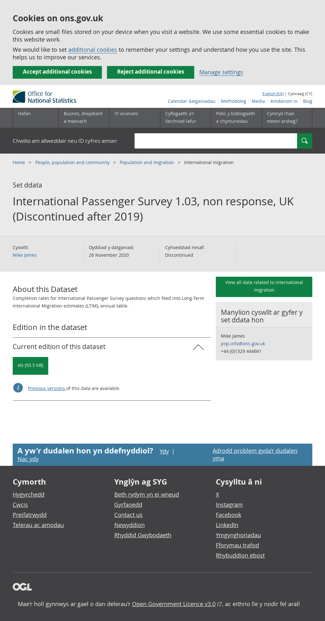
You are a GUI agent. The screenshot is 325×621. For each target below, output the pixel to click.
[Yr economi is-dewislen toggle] (134, 118)
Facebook (228, 515)
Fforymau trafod (237, 545)
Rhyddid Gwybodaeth (142, 535)
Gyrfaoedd (128, 504)
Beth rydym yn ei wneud (146, 494)
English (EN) (273, 93)
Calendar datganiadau (192, 101)
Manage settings (221, 72)
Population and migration (147, 162)
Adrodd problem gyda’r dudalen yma (255, 454)
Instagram (229, 504)
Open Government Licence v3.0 (174, 604)
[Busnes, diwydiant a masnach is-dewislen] (83, 118)
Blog (307, 101)
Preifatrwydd (30, 515)
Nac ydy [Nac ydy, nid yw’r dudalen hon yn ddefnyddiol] (28, 459)
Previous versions (47, 388)
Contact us (128, 515)
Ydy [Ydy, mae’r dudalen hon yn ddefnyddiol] (164, 451)
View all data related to (264, 286)
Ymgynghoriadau (238, 535)
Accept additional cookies (57, 71)
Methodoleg (233, 101)
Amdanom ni (284, 101)
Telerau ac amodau (38, 525)
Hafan (24, 113)
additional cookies (92, 49)
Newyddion (129, 525)
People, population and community (73, 162)
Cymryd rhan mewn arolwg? (282, 117)
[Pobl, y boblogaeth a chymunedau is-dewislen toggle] (236, 118)
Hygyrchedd (28, 494)
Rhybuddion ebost (240, 555)
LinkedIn (227, 525)
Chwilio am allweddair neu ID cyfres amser (65, 140)
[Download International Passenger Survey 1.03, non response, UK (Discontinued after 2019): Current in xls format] (30, 366)
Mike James (25, 255)
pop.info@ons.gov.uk (243, 343)
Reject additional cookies (150, 71)
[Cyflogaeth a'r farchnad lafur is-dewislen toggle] (185, 118)
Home (19, 162)
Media (258, 101)
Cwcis (20, 504)
